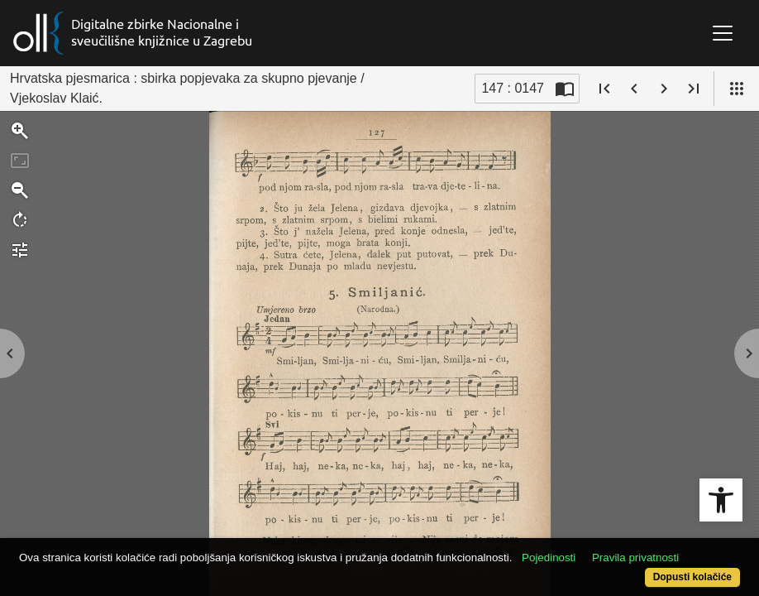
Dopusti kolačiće (650, 568)
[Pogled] (736, 88)
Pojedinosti (586, 532)
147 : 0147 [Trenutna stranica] (512, 88)
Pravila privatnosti (107, 548)
